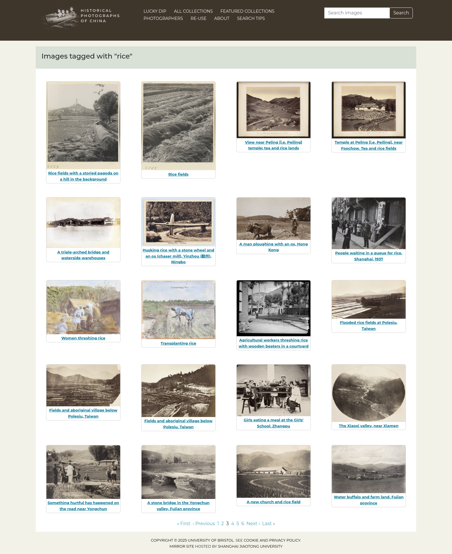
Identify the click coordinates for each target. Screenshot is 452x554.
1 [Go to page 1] (218, 523)
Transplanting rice (178, 343)
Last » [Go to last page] (268, 523)
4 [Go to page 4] (232, 523)
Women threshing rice (83, 338)
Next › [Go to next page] (253, 523)
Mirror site (182, 546)
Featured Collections (247, 11)
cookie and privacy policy (272, 540)
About (221, 18)
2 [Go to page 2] (222, 523)
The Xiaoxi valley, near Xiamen (368, 425)
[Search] (357, 12)
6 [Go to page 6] (242, 523)
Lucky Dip (155, 11)
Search (401, 13)
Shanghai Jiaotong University (250, 546)
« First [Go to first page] (183, 523)
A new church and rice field (274, 501)
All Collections (193, 11)
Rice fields (178, 174)
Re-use (198, 18)
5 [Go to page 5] (237, 523)
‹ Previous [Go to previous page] (204, 523)
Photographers (163, 18)
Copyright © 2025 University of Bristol (192, 540)
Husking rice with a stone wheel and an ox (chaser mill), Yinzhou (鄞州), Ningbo (178, 256)
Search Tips (251, 18)
